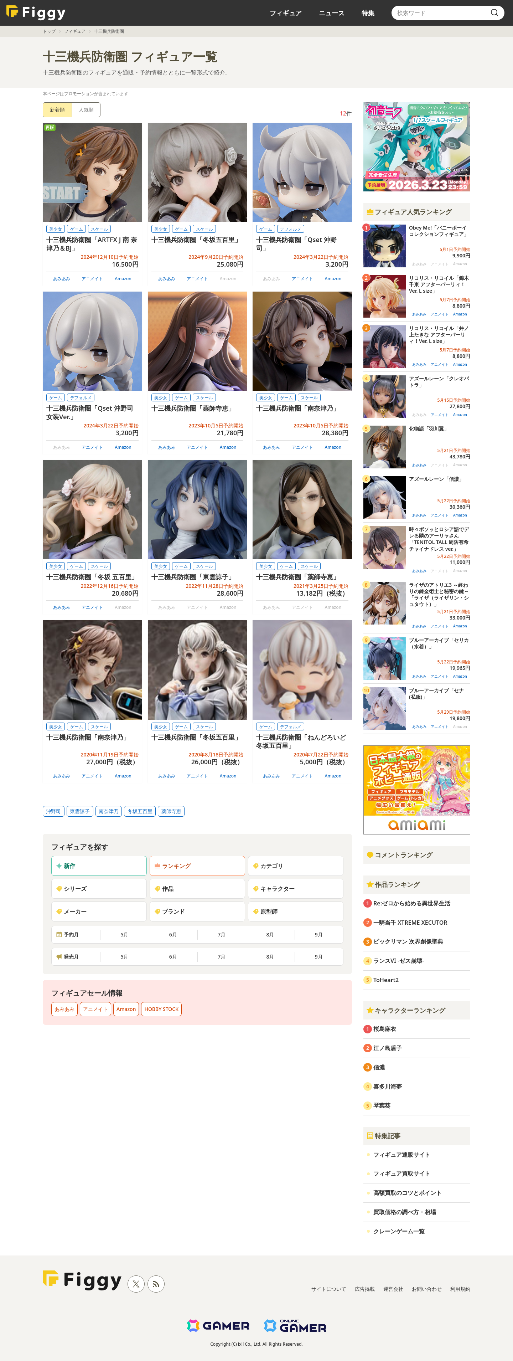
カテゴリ (268, 866)
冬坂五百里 (140, 811)
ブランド (169, 911)
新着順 (57, 109)
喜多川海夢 (387, 1086)
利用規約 (460, 1288)
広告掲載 (365, 1288)
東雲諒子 (80, 811)
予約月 (67, 934)
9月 (319, 934)
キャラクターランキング (405, 1010)
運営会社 (393, 1288)
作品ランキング (393, 884)
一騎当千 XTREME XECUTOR (410, 922)
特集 (368, 13)
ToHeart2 (386, 980)
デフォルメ (290, 229)
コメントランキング (399, 855)
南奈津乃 (109, 811)
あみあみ (61, 279)
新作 (65, 866)
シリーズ (71, 889)
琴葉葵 (381, 1105)
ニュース (331, 13)
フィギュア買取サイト (401, 1173)
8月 (270, 934)
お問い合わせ (427, 1288)
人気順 (86, 109)
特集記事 (383, 1135)
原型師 (265, 911)
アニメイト (92, 279)
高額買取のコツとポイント (407, 1193)
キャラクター (274, 889)
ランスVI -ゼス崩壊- (398, 961)
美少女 (55, 229)
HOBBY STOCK (161, 1009)
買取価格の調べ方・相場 (404, 1212)
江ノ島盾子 (387, 1048)
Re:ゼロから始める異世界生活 (411, 903)
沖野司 (53, 811)
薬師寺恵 (171, 811)
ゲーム (76, 229)
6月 (173, 934)
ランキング (172, 866)
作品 (163, 889)
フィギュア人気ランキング (409, 211)
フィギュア (286, 13)
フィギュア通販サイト (401, 1155)
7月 (222, 934)
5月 (124, 934)
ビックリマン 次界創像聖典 (408, 941)
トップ (49, 31)
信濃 (379, 1067)
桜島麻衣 (384, 1029)
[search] (494, 13)
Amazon (123, 279)
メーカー (71, 911)
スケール (99, 229)
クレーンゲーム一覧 (399, 1231)
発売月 (67, 956)
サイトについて (328, 1288)
